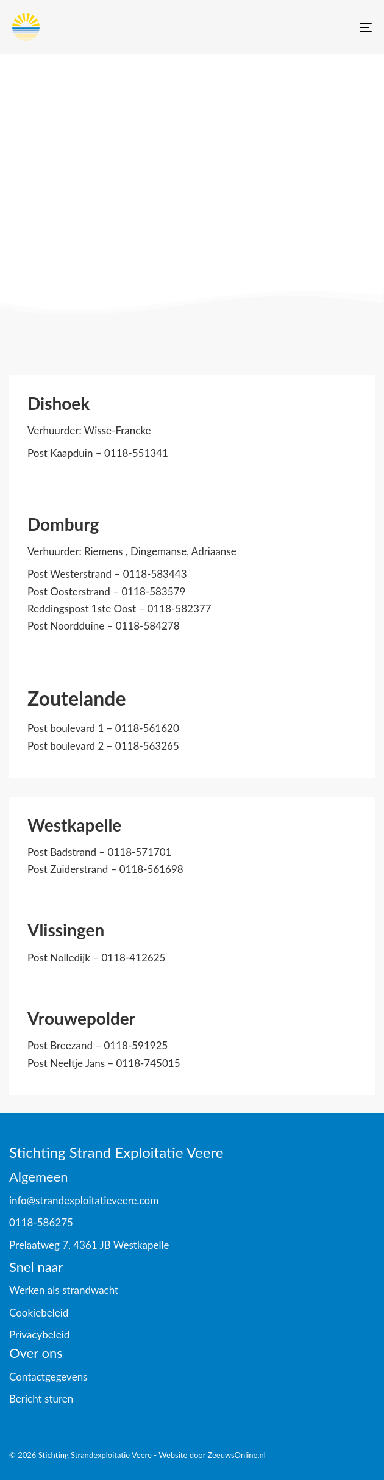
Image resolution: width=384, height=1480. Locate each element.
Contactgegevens (48, 1376)
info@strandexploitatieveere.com (83, 1200)
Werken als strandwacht (63, 1290)
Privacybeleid (39, 1334)
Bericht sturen (41, 1398)
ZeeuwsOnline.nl (236, 1455)
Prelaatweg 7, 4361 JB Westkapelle (89, 1244)
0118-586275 (41, 1222)
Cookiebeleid (38, 1312)
